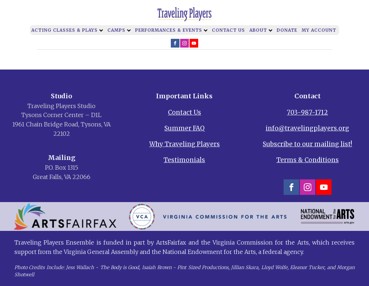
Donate (287, 30)
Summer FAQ (184, 128)
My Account (319, 30)
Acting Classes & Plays (67, 30)
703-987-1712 (307, 112)
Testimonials (184, 160)
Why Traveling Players (184, 144)
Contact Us (228, 30)
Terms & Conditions (307, 160)
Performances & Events (171, 30)
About (260, 30)
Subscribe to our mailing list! (307, 144)
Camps (119, 30)
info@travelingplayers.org (307, 128)
